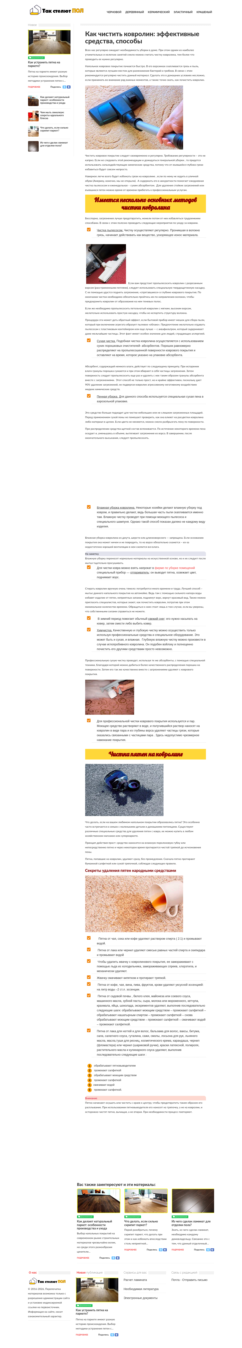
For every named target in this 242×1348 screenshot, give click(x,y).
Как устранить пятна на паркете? (44, 64)
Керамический (159, 12)
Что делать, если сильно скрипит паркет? (141, 1223)
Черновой (114, 12)
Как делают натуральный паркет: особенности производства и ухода (94, 1224)
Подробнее (83, 1258)
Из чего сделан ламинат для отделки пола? (191, 1223)
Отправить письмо (194, 1280)
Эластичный (183, 12)
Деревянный (134, 12)
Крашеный (204, 12)
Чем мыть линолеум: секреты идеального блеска (52, 115)
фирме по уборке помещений (175, 568)
